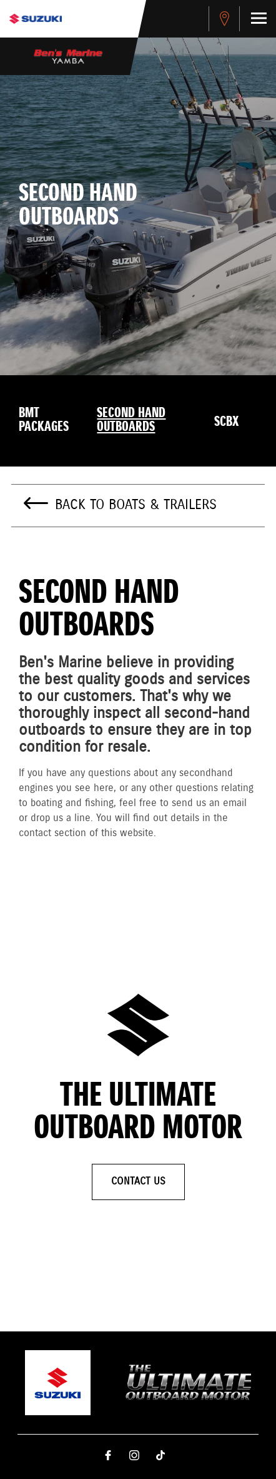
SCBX (226, 422)
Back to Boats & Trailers (136, 505)
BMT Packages (44, 420)
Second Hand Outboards (131, 420)
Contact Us (138, 1181)
